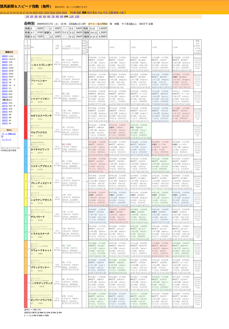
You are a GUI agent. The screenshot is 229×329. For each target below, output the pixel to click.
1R (27, 16)
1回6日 (5, 109)
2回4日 (5, 91)
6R (48, 16)
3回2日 (5, 73)
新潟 (89, 12)
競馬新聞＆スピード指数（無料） (26, 6)
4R (40, 16)
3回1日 (5, 76)
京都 (111, 12)
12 (8, 12)
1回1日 (5, 123)
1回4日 (5, 114)
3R (35, 16)
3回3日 (5, 71)
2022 (47, 12)
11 (4, 12)
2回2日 (5, 97)
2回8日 (5, 79)
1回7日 (5, 106)
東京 (94, 12)
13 (11, 12)
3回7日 (5, 59)
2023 (52, 12)
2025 (64, 12)
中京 (105, 12)
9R (61, 16)
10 (1, 12)
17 (24, 12)
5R (44, 16)
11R (71, 16)
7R (53, 16)
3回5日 (5, 65)
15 (17, 12)
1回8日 (5, 103)
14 (14, 12)
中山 (100, 12)
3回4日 (5, 68)
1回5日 (5, 111)
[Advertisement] (9, 32)
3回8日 (5, 56)
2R (31, 16)
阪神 (116, 12)
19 (30, 12)
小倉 (121, 12)
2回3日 (5, 94)
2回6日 (5, 85)
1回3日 (5, 117)
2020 (35, 12)
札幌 (73, 12)
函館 (79, 12)
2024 (58, 12)
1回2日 (5, 120)
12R (77, 16)
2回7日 (5, 82)
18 (27, 12)
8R (57, 16)
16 (21, 12)
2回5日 (5, 88)
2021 (41, 12)
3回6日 (5, 62)
